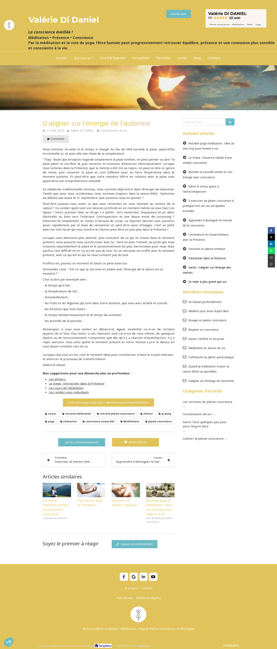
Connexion (231, 645)
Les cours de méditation (66, 388)
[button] (8, 642)
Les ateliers (57, 379)
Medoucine (144, 645)
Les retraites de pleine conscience (207, 402)
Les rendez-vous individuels (69, 392)
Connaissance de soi (197, 414)
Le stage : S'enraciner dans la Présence (77, 383)
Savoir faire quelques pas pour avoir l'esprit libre (205, 424)
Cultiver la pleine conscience (203, 438)
